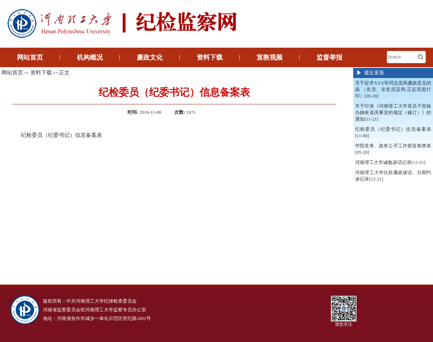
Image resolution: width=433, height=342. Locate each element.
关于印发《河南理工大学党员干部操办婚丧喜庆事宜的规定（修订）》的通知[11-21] (393, 112)
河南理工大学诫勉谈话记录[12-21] (390, 162)
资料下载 (210, 57)
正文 (64, 72)
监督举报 (329, 57)
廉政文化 (150, 57)
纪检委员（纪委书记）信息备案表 (61, 135)
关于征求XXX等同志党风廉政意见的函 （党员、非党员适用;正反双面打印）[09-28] (393, 89)
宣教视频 (270, 57)
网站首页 (30, 57)
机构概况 (90, 57)
